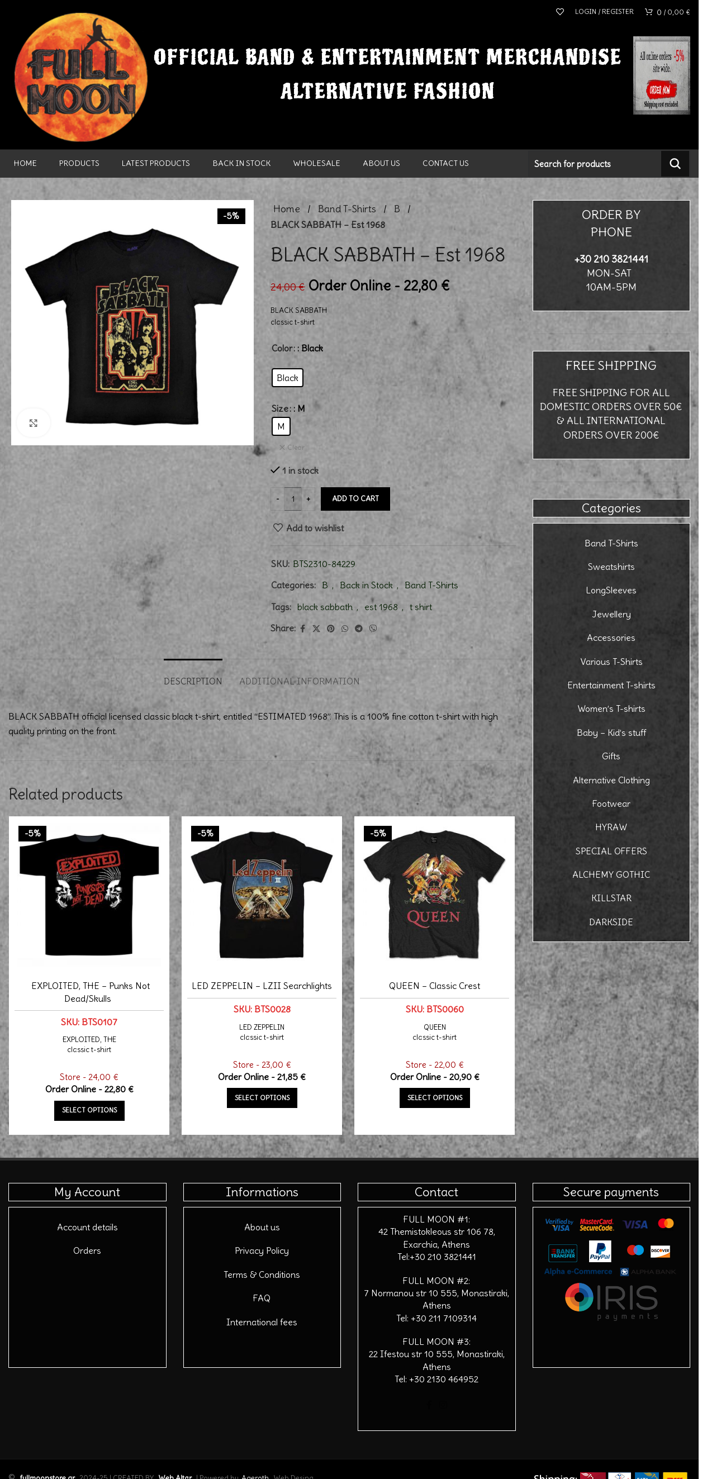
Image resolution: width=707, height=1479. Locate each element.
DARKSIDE (611, 922)
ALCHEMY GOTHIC (611, 874)
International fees (261, 1322)
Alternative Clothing (611, 780)
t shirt (421, 606)
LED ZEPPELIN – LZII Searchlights (262, 985)
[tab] (193, 676)
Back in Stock (366, 585)
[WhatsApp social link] (345, 628)
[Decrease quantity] (277, 499)
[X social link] (316, 628)
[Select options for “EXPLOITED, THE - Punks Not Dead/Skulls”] (89, 1111)
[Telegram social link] (359, 628)
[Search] (609, 164)
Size (280, 408)
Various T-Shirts (611, 661)
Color (282, 348)
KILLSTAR (611, 897)
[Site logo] (81, 73)
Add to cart (355, 498)
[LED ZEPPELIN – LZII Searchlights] (261, 895)
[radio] (287, 377)
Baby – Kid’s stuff (611, 732)
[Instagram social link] (443, 1405)
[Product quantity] (292, 499)
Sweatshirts (611, 566)
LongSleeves (611, 590)
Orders (87, 1250)
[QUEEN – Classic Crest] (434, 895)
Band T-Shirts (347, 209)
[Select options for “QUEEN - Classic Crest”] (435, 1098)
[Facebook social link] (302, 628)
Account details (87, 1227)
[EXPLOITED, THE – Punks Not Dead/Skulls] (89, 895)
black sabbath (325, 606)
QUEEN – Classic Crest (434, 985)
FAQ (262, 1298)
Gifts (611, 756)
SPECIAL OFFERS (611, 851)
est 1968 (381, 606)
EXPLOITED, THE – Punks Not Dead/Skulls (90, 992)
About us (262, 1227)
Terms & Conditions (262, 1274)
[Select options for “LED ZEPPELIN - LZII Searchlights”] (262, 1098)
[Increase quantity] (308, 499)
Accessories (611, 637)
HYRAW (611, 827)
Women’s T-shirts (611, 708)
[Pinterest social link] (331, 628)
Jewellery (611, 614)
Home (286, 209)
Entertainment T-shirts (611, 685)
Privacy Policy (262, 1250)
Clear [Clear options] (296, 447)
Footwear (611, 803)
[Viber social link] (373, 628)
